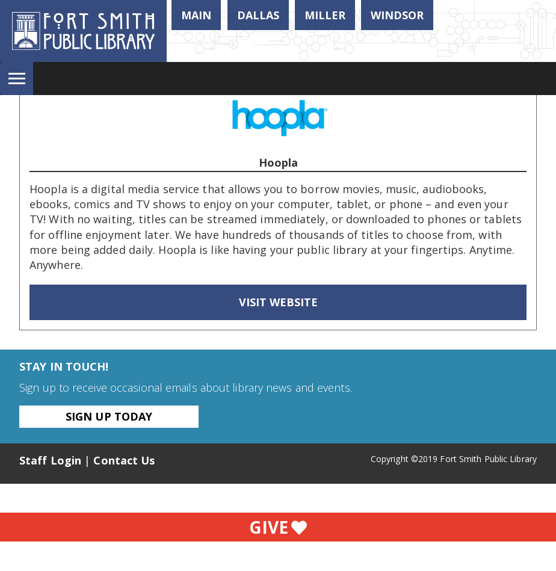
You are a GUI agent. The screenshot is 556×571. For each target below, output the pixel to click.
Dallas (258, 15)
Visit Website (278, 302)
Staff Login (50, 460)
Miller (324, 15)
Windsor (397, 15)
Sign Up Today (109, 416)
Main (196, 15)
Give (278, 527)
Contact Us (124, 460)
